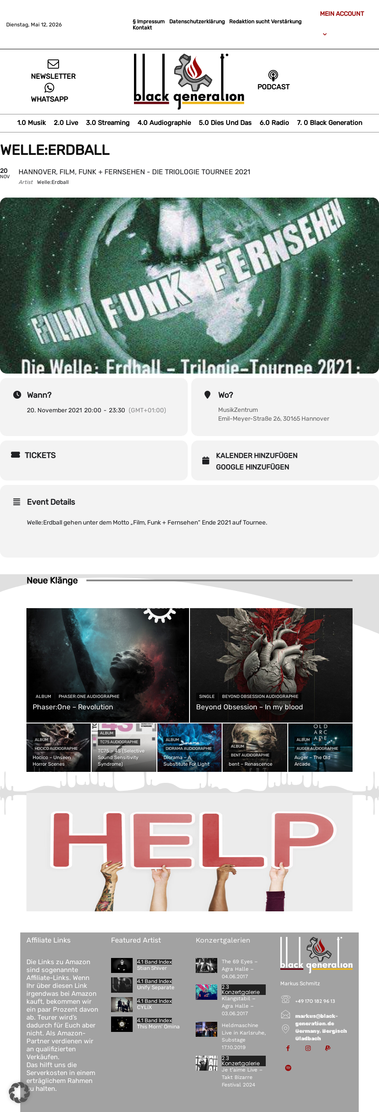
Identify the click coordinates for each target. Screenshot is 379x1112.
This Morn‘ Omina (158, 1027)
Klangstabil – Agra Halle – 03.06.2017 (239, 1006)
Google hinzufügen (252, 467)
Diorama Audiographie (189, 748)
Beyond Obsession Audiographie (260, 696)
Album (43, 696)
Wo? (225, 395)
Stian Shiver (152, 968)
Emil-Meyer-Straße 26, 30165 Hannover (273, 418)
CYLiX (144, 1007)
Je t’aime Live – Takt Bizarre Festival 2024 (242, 1077)
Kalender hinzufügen (256, 455)
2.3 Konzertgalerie (241, 989)
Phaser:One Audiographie (89, 696)
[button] (19, 1092)
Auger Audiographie (317, 748)
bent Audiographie (250, 755)
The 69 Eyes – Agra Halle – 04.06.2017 (240, 969)
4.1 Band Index (154, 962)
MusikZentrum (238, 410)
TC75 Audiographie (119, 742)
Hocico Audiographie (56, 748)
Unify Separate (156, 987)
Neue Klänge (52, 580)
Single (207, 696)
